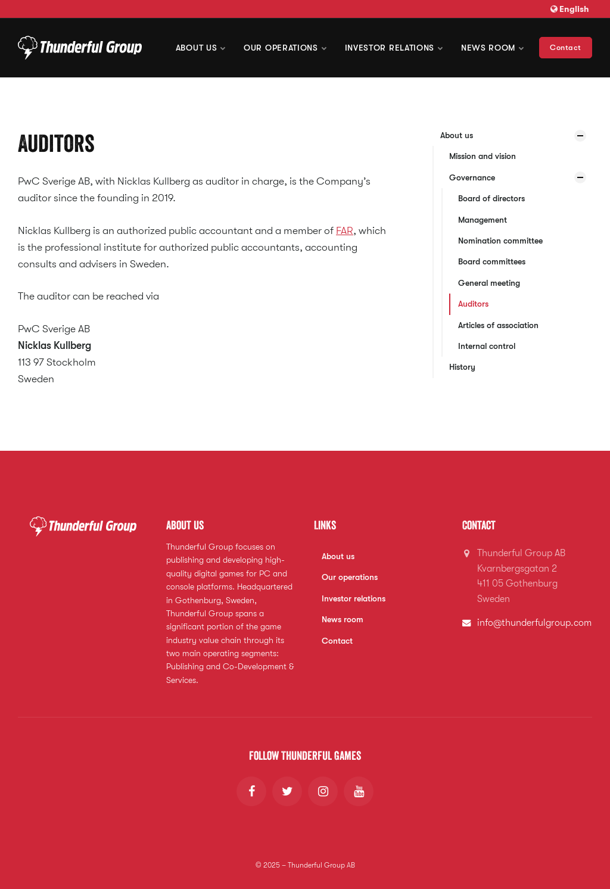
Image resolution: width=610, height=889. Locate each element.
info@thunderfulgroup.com (534, 622)
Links (325, 525)
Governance (472, 177)
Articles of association (498, 325)
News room (492, 47)
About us (201, 47)
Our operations (285, 47)
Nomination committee (500, 240)
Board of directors (491, 198)
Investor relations (353, 598)
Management (482, 219)
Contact (565, 47)
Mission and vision (482, 156)
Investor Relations (394, 47)
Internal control (486, 346)
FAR (344, 230)
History (462, 367)
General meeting (489, 283)
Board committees (491, 261)
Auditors (473, 303)
